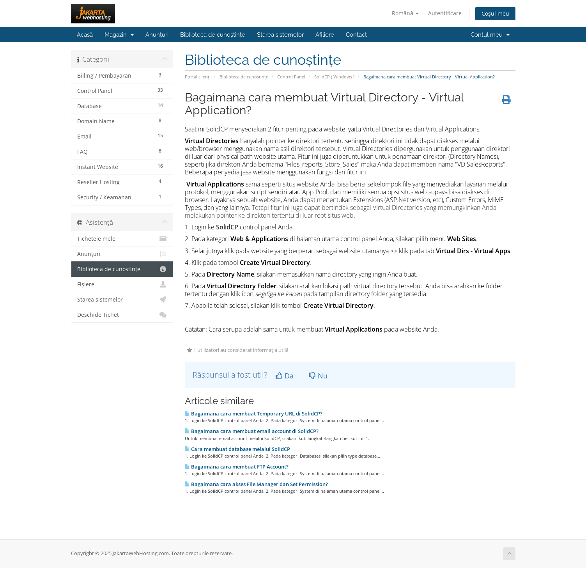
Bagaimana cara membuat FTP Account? (237, 466)
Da (285, 375)
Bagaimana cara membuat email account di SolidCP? (252, 431)
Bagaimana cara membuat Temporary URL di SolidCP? (253, 413)
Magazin (119, 34)
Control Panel (291, 77)
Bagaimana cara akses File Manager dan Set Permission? (256, 484)
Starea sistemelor (280, 34)
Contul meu (490, 34)
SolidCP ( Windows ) (334, 77)
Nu (318, 375)
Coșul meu (495, 13)
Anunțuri (156, 34)
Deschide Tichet (122, 315)
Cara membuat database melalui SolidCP (237, 449)
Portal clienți (198, 77)
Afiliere (324, 34)
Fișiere (122, 284)
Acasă (85, 34)
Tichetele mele (122, 238)
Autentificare (445, 13)
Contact (356, 34)
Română (405, 13)
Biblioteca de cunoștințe (212, 34)
